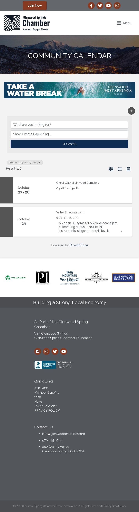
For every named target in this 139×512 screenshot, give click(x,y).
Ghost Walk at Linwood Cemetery (77, 182)
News (38, 401)
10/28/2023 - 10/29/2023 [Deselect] (24, 162)
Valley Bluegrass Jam (70, 212)
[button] (131, 111)
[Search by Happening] (69, 134)
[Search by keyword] (69, 125)
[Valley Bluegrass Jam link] (43, 221)
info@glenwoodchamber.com (63, 434)
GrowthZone (79, 245)
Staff (37, 397)
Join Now (41, 388)
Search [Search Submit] (69, 144)
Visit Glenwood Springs (51, 333)
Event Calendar (45, 406)
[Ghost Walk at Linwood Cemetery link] (43, 190)
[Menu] (124, 23)
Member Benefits (46, 392)
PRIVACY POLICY (47, 410)
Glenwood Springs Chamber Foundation (63, 338)
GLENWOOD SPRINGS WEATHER (69, 478)
